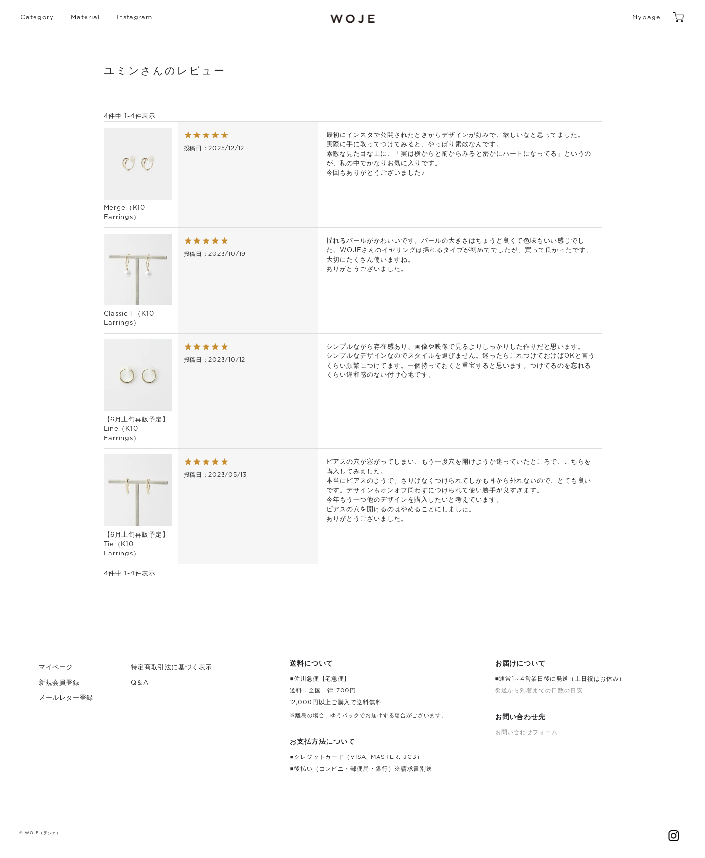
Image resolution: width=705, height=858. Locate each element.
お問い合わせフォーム (526, 732)
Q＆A (140, 683)
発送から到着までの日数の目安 (539, 690)
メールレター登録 (66, 698)
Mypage (646, 18)
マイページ (56, 667)
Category (37, 18)
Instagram (135, 18)
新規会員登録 (59, 683)
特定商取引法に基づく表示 (171, 667)
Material (85, 18)
